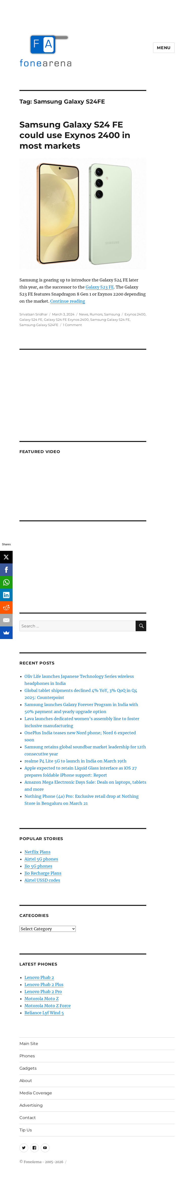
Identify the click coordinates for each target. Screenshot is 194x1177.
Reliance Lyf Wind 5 (44, 1012)
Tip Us (25, 1130)
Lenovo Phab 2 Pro (43, 991)
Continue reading (67, 301)
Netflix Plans (38, 851)
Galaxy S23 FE (100, 287)
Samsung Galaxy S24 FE (110, 319)
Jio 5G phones (38, 866)
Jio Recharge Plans (43, 873)
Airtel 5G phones (41, 859)
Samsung (112, 314)
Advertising (31, 1105)
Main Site (28, 1043)
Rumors (96, 314)
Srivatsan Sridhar (33, 314)
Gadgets (28, 1068)
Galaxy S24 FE (30, 319)
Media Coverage (35, 1093)
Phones (27, 1056)
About (25, 1080)
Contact (27, 1117)
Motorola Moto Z (42, 998)
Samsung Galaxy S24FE (38, 325)
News (83, 314)
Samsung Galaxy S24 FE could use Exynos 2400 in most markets (74, 135)
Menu (164, 47)
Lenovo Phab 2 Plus (44, 984)
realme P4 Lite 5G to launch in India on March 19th (76, 761)
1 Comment (72, 325)
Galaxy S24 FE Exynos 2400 (66, 319)
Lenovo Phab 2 (39, 977)
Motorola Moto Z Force (48, 1005)
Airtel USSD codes (42, 880)
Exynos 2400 (135, 314)
